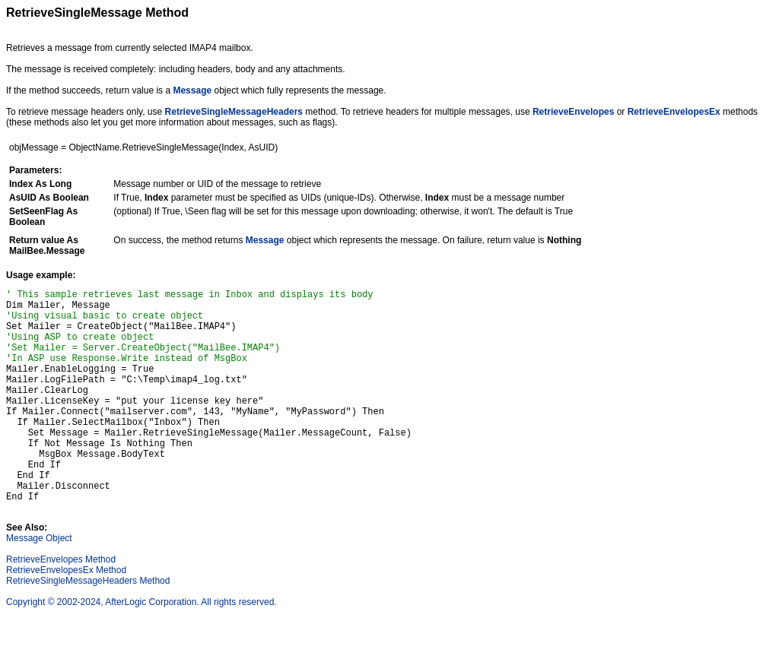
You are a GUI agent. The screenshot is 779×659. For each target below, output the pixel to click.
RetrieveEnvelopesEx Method (66, 615)
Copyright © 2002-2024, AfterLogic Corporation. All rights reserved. (141, 647)
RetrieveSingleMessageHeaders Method (88, 626)
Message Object (39, 583)
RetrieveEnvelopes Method (61, 605)
